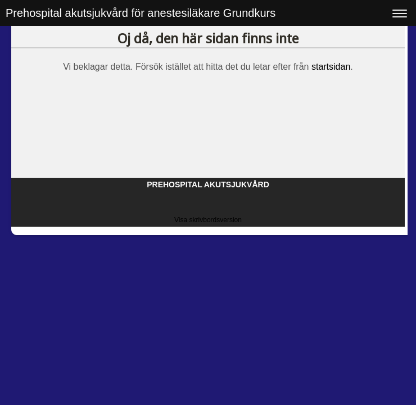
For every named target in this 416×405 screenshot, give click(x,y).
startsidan (330, 66)
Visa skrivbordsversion (208, 220)
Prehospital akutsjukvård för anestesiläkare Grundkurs (140, 13)
